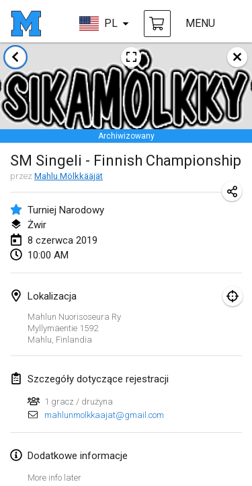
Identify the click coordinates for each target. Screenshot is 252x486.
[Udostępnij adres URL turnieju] (232, 191)
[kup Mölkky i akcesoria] (157, 23)
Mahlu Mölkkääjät (68, 176)
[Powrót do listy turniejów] (15, 57)
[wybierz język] (104, 23)
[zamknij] (237, 57)
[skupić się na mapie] (232, 296)
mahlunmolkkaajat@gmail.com (104, 415)
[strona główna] (26, 23)
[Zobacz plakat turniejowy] (131, 57)
